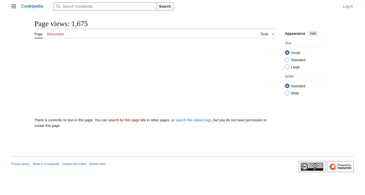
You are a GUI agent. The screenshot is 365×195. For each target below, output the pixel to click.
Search (165, 6)
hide (313, 33)
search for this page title (127, 120)
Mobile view (97, 164)
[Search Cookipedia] (105, 6)
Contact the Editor (74, 164)
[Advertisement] (154, 80)
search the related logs (193, 120)
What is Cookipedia (46, 164)
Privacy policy (20, 164)
